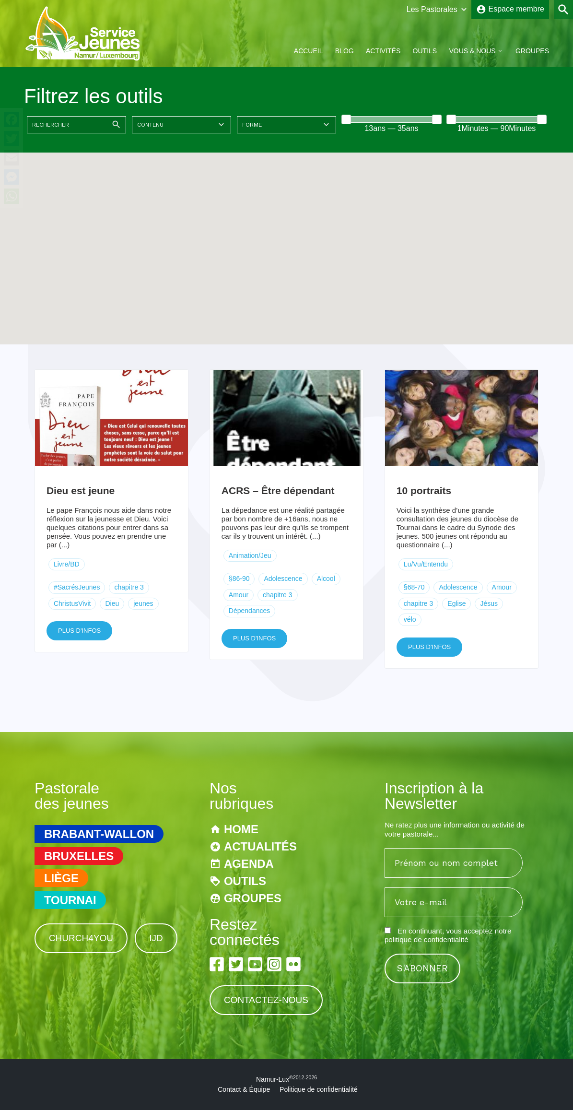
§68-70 (414, 587)
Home (241, 829)
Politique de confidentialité (319, 1089)
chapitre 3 (128, 587)
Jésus (489, 603)
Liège (61, 878)
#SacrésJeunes (77, 587)
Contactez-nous (266, 1000)
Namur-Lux (286, 1079)
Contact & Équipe (244, 1089)
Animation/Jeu (250, 555)
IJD (156, 938)
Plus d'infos (79, 630)
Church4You (81, 938)
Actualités (260, 846)
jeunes (143, 603)
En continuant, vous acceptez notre (448, 935)
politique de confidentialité (426, 939)
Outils (425, 51)
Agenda (249, 863)
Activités (383, 51)
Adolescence (283, 578)
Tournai (70, 900)
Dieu (112, 603)
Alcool (326, 578)
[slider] (346, 119)
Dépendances (249, 610)
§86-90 (239, 578)
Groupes (532, 51)
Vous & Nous (472, 51)
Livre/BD (67, 564)
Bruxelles (79, 856)
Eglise (456, 603)
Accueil (308, 51)
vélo (410, 619)
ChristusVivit (72, 603)
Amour (238, 595)
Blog (344, 51)
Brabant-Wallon (99, 833)
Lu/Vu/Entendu (426, 564)
